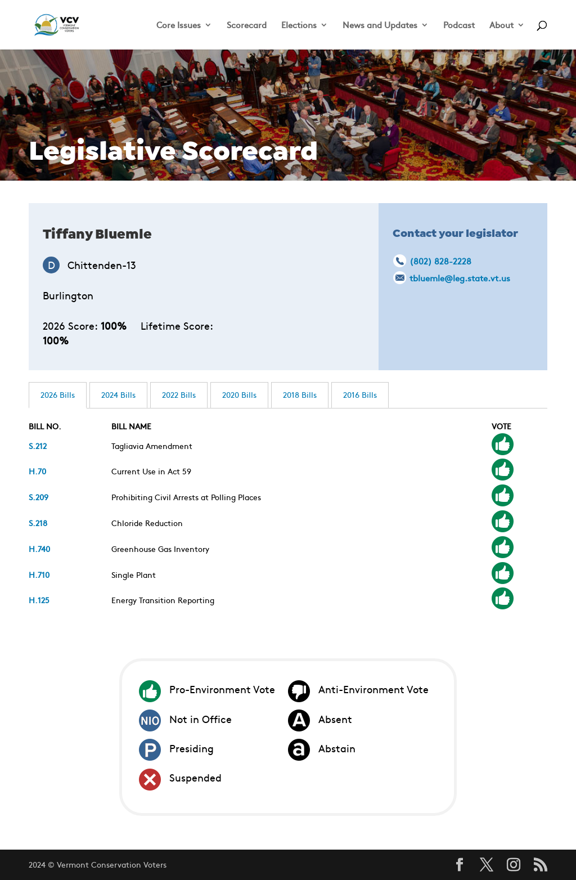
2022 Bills (179, 394)
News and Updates (380, 25)
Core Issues (178, 25)
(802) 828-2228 (440, 261)
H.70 (37, 471)
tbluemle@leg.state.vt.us (460, 278)
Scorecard (247, 25)
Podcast (459, 25)
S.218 (38, 522)
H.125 (39, 599)
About (501, 25)
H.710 (39, 574)
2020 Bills (239, 394)
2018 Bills (300, 394)
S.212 (38, 445)
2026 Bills (57, 394)
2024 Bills (118, 394)
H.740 (39, 548)
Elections (299, 25)
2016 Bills (360, 394)
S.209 (38, 496)
